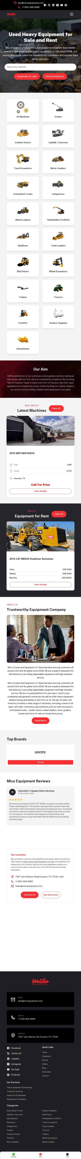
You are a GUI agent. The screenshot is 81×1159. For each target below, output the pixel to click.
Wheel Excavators (49, 1138)
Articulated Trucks (15, 1111)
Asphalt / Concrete (15, 1115)
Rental (45, 1060)
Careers (45, 1076)
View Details (40, 491)
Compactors (12, 1126)
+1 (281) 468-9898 (30, 7)
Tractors (46, 1130)
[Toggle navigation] (71, 14)
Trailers (45, 1134)
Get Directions (50, 895)
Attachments (12, 1118)
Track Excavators (49, 1122)
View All (56, 408)
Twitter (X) (14, 1053)
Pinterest (13, 1075)
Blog (44, 1068)
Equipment (46, 1056)
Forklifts (10, 1138)
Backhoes (11, 1122)
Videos (45, 1064)
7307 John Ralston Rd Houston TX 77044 (38, 1037)
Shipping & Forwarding (16, 1099)
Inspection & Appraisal (16, 1095)
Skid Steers (47, 1115)
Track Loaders (48, 1126)
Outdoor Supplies (49, 1111)
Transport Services (15, 1091)
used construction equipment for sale (38, 862)
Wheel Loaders (48, 1142)
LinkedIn (13, 1059)
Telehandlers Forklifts (51, 1118)
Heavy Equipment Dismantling (19, 1087)
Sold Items (46, 1072)
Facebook (14, 1048)
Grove (40, 762)
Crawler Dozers (13, 1134)
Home (44, 1052)
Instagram (14, 1064)
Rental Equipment (55, 76)
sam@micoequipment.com (31, 3)
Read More (40, 720)
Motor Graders (13, 1142)
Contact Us (29, 895)
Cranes (10, 1130)
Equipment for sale (27, 76)
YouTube (13, 1069)
